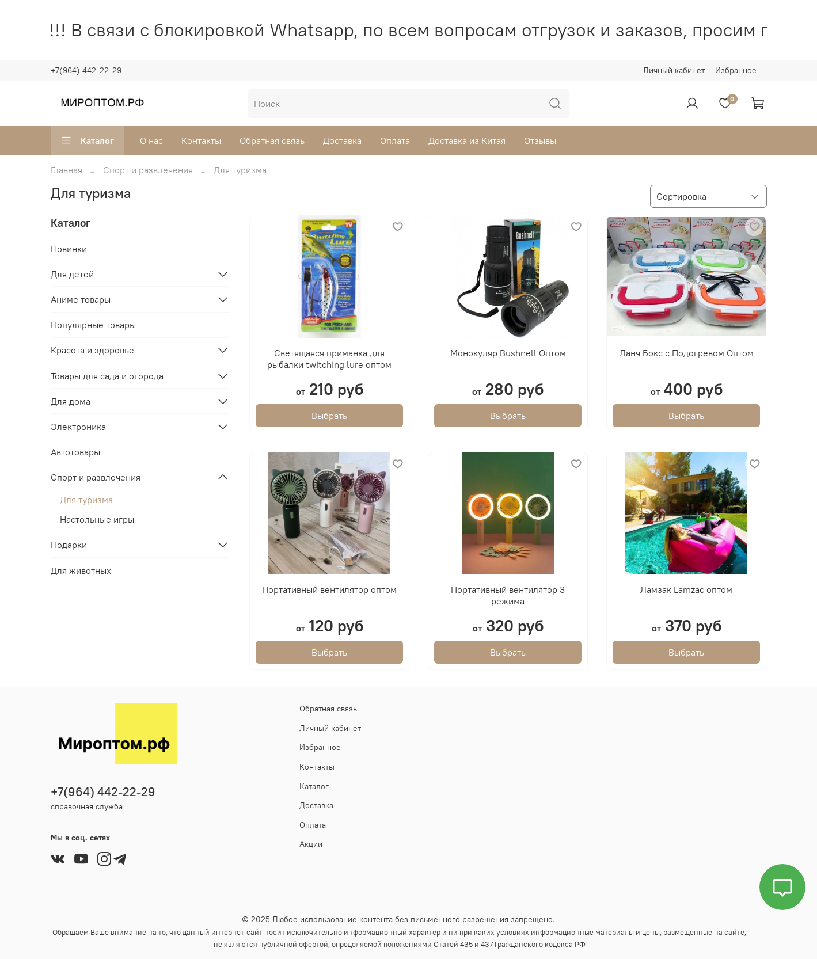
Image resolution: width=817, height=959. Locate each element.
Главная (66, 170)
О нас (151, 140)
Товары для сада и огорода (107, 376)
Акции (310, 844)
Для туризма (86, 499)
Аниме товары (81, 299)
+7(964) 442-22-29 (86, 70)
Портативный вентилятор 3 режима (508, 595)
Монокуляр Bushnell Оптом (508, 353)
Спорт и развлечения (148, 170)
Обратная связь (272, 140)
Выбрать (329, 415)
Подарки (69, 544)
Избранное (736, 70)
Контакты (201, 140)
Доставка (342, 140)
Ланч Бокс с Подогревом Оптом (687, 353)
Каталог (87, 140)
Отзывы (540, 140)
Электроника (78, 426)
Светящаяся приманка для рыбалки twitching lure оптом (329, 358)
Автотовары (75, 452)
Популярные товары (93, 324)
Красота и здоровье (92, 350)
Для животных (81, 570)
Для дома (70, 401)
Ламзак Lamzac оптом (686, 589)
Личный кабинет (674, 70)
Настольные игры (97, 519)
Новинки (69, 248)
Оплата (395, 140)
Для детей (72, 274)
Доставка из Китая (467, 140)
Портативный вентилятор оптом (329, 589)
